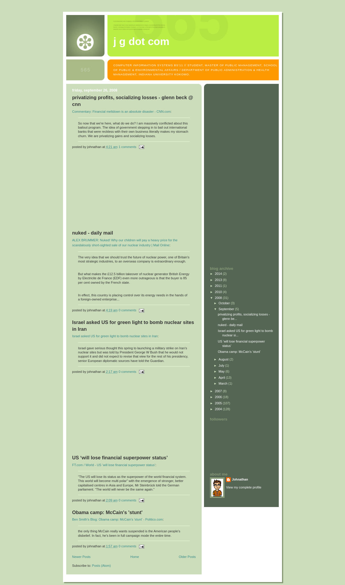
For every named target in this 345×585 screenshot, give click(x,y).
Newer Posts (81, 557)
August (224, 359)
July (222, 365)
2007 (219, 391)
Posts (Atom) (101, 565)
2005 (219, 403)
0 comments (127, 310)
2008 (219, 298)
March (223, 383)
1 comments (127, 147)
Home (134, 557)
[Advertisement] (116, 192)
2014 (219, 273)
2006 (219, 397)
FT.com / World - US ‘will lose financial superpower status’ (113, 465)
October (225, 303)
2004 (219, 409)
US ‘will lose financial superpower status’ (120, 458)
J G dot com (141, 41)
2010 (219, 292)
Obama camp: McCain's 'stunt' (107, 512)
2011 (219, 285)
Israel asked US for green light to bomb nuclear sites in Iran (114, 336)
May (222, 371)
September (227, 309)
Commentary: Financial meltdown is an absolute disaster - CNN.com (121, 111)
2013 (219, 280)
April (222, 377)
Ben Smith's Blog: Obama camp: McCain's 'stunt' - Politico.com (117, 519)
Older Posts (187, 557)
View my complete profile (243, 487)
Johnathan (240, 479)
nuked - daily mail (92, 233)
